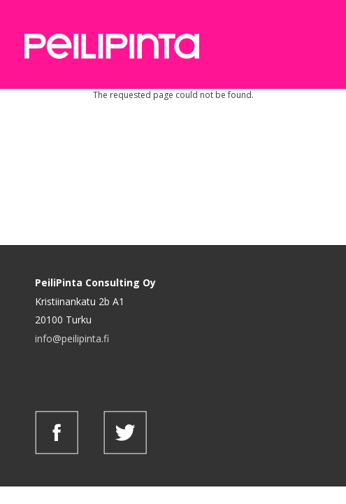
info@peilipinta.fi (72, 338)
